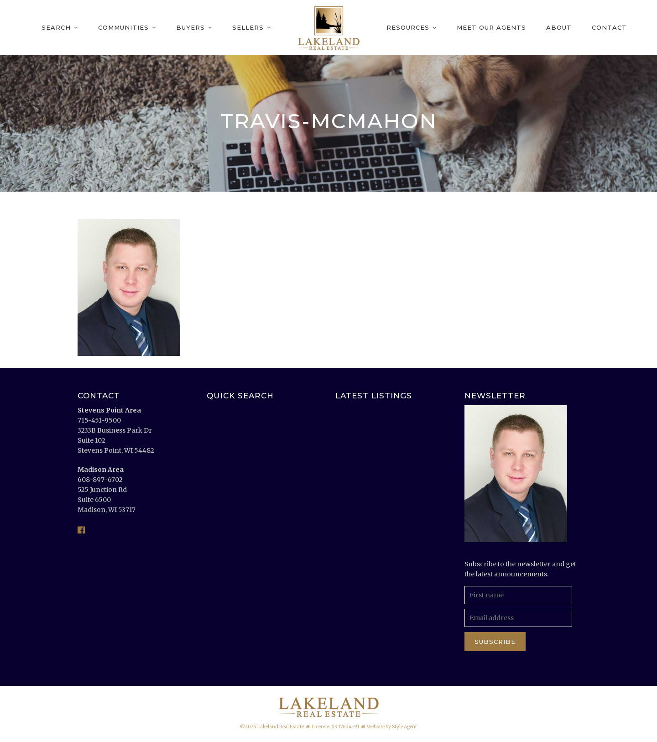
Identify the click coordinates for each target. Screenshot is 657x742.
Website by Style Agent (392, 727)
